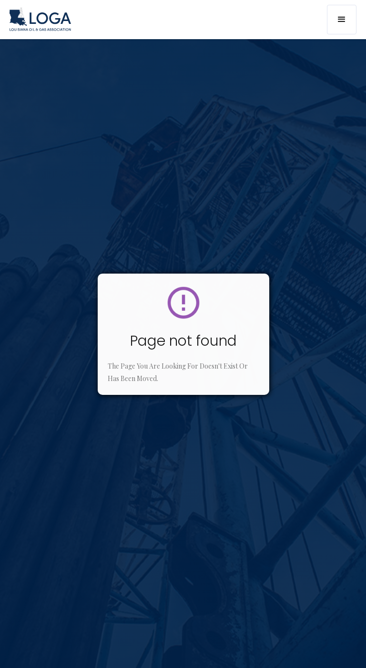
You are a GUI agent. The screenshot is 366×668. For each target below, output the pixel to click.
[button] (341, 19)
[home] (40, 19)
